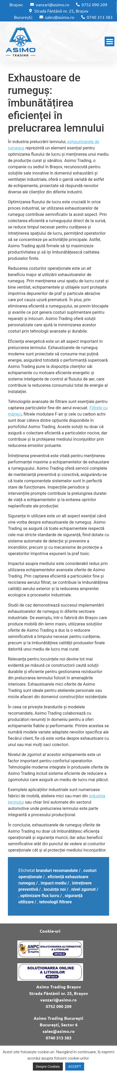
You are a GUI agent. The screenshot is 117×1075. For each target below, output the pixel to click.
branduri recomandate (57, 870)
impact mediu (54, 883)
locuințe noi (55, 889)
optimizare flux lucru (39, 895)
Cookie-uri (50, 931)
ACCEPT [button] (74, 1066)
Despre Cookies (48, 1066)
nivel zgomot (83, 889)
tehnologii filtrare (55, 901)
